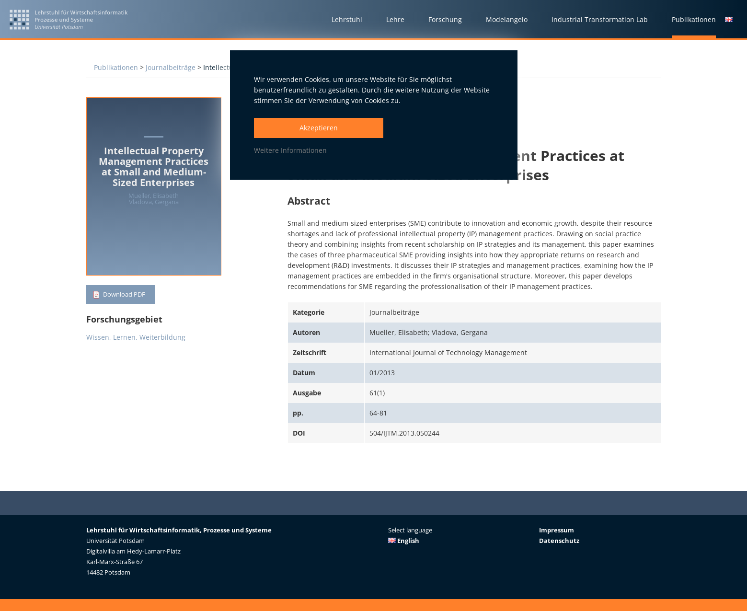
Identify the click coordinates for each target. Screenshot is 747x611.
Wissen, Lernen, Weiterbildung (135, 338)
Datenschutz (559, 540)
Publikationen (116, 67)
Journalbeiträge (170, 67)
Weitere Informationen (290, 150)
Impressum (556, 530)
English (403, 540)
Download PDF (126, 295)
